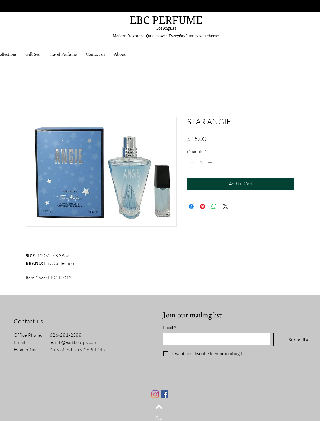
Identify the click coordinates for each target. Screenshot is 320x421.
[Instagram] (155, 394)
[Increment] (210, 162)
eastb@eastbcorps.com (74, 342)
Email (169, 327)
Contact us (28, 321)
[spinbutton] (201, 162)
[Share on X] (225, 206)
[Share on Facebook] (191, 206)
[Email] (214, 339)
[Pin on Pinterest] (202, 206)
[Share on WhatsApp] (214, 206)
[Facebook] (164, 394)
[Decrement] (192, 162)
